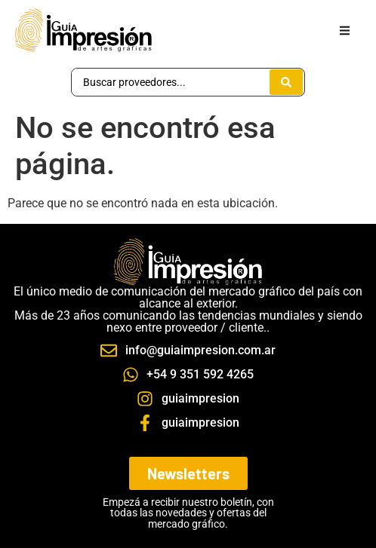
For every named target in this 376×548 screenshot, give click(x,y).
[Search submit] (286, 82)
